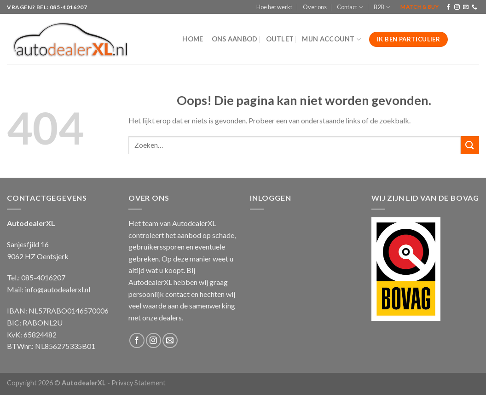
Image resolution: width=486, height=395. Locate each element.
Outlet (280, 39)
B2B (382, 7)
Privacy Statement (138, 383)
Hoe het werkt (274, 7)
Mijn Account (331, 39)
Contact (350, 7)
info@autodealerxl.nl (57, 289)
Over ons (315, 7)
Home (192, 39)
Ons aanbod (235, 39)
